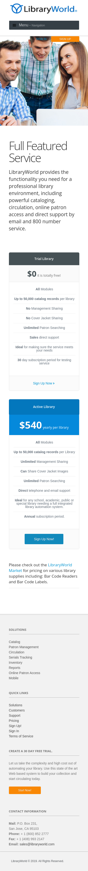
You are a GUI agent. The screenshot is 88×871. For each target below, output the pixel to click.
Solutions (16, 705)
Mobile (14, 678)
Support (14, 715)
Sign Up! (15, 726)
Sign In (14, 731)
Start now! (25, 790)
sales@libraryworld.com (36, 844)
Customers (17, 710)
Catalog (14, 642)
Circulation (16, 652)
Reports (14, 668)
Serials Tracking (20, 657)
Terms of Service (21, 736)
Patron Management (24, 647)
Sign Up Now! (44, 539)
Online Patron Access (24, 673)
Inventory (16, 662)
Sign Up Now (42, 383)
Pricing (14, 721)
